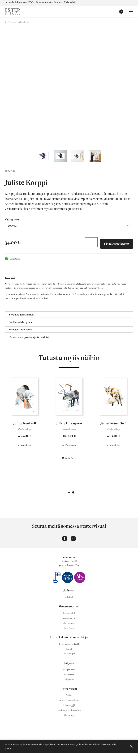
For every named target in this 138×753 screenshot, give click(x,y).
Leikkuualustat (69, 618)
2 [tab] (66, 458)
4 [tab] (72, 458)
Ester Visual (69, 689)
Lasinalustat (69, 613)
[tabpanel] (24, 413)
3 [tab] (69, 458)
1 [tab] (63, 458)
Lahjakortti (69, 679)
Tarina (69, 695)
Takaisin (10, 171)
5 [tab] (75, 458)
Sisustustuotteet (69, 606)
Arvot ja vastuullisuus (69, 700)
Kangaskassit (69, 669)
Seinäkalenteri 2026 (69, 644)
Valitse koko (12, 219)
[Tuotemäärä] (91, 242)
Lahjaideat (69, 674)
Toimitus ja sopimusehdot (69, 710)
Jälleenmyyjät (69, 705)
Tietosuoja (69, 715)
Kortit (69, 649)
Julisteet (69, 590)
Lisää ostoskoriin (116, 243)
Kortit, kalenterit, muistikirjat (69, 637)
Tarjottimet (69, 628)
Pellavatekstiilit (69, 623)
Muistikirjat (69, 653)
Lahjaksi (69, 663)
